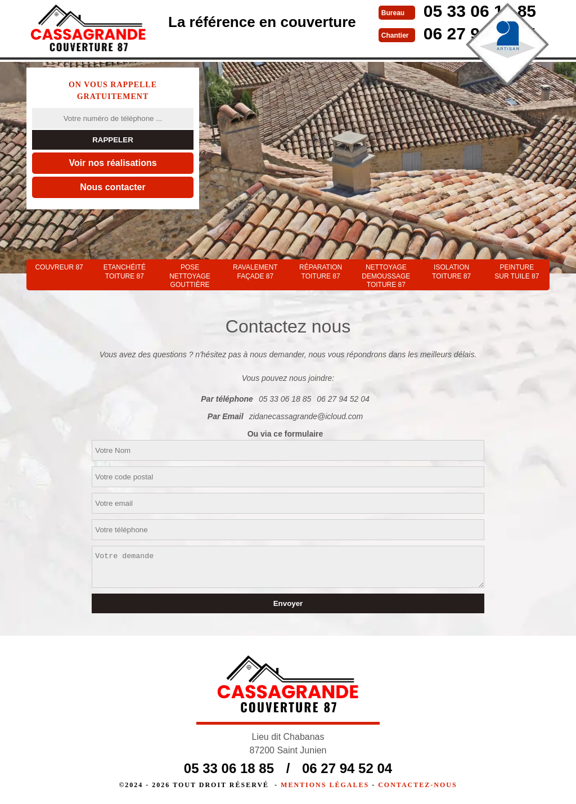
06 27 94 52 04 (343, 398)
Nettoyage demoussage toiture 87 (386, 276)
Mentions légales (325, 785)
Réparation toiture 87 (320, 271)
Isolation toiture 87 (451, 271)
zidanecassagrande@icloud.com (306, 416)
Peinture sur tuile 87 (516, 271)
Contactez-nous (417, 785)
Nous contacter (112, 187)
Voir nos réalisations (112, 163)
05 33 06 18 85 (285, 398)
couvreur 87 (59, 267)
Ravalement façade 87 (255, 271)
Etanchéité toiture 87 (125, 271)
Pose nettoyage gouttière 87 (189, 276)
